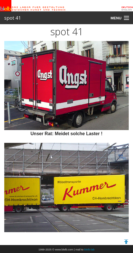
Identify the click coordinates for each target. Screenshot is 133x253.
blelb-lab (89, 249)
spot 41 (12, 18)
